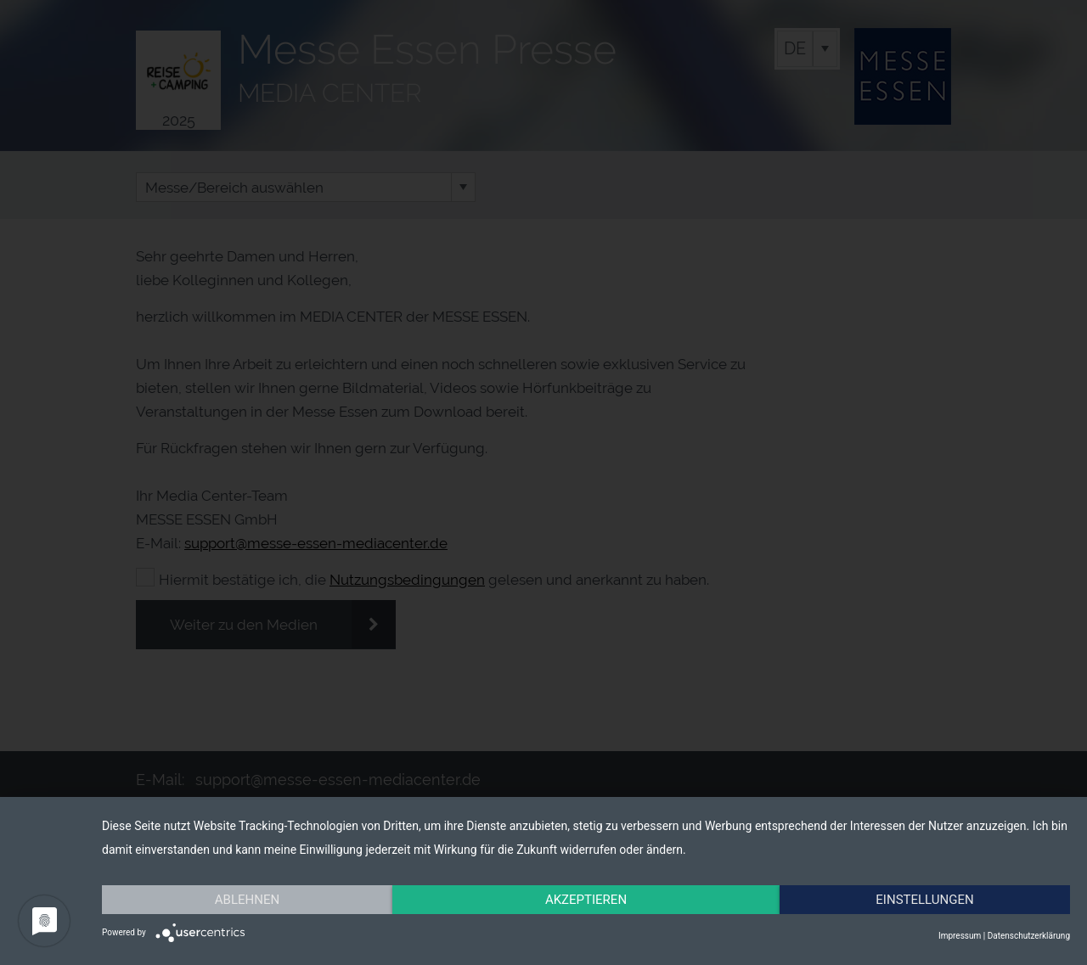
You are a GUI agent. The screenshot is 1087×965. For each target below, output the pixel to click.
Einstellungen (924, 899)
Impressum (959, 935)
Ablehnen (247, 899)
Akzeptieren (586, 899)
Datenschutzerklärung (1029, 935)
